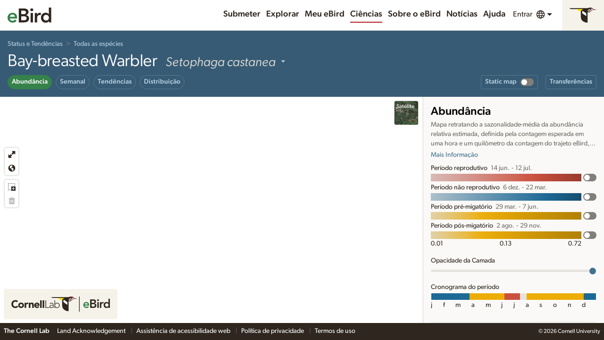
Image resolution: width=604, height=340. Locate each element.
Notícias (462, 14)
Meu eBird (324, 14)
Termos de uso (335, 331)
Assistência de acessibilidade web (184, 331)
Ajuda (494, 14)
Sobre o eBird (414, 14)
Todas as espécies (98, 44)
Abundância (30, 81)
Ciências (366, 14)
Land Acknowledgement (92, 331)
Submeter (241, 14)
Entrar (522, 14)
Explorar (282, 14)
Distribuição (162, 81)
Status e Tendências (35, 44)
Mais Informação (454, 155)
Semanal (72, 81)
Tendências (115, 81)
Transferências (571, 81)
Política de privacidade (273, 331)
